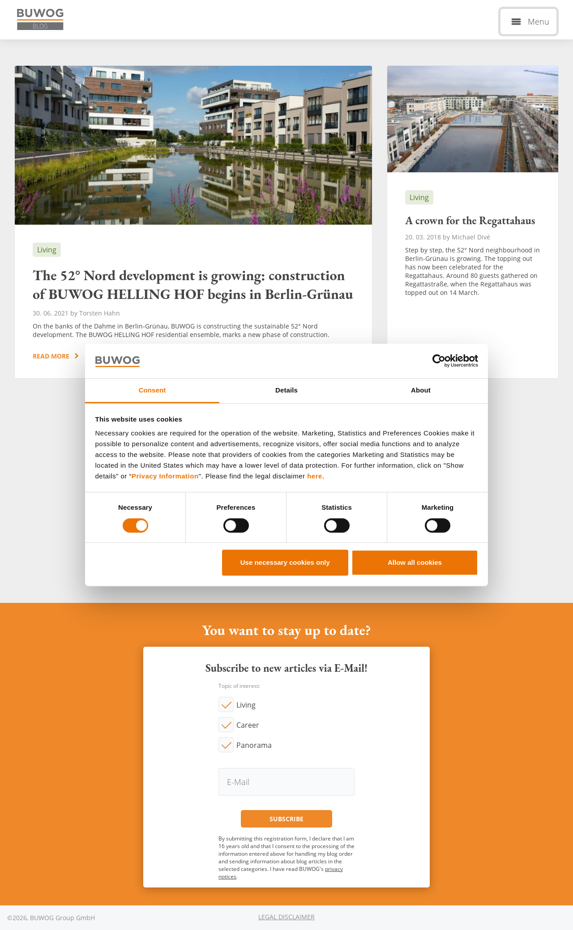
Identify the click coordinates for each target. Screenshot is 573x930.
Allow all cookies (415, 562)
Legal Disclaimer (286, 917)
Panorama (254, 745)
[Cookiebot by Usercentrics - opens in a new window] (439, 361)
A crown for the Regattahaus (472, 222)
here (314, 476)
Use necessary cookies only (285, 562)
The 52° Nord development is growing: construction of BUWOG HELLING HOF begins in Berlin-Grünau (193, 222)
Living (246, 705)
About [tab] (421, 390)
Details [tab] (286, 390)
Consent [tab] (152, 390)
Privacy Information (165, 476)
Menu (538, 21)
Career (247, 725)
